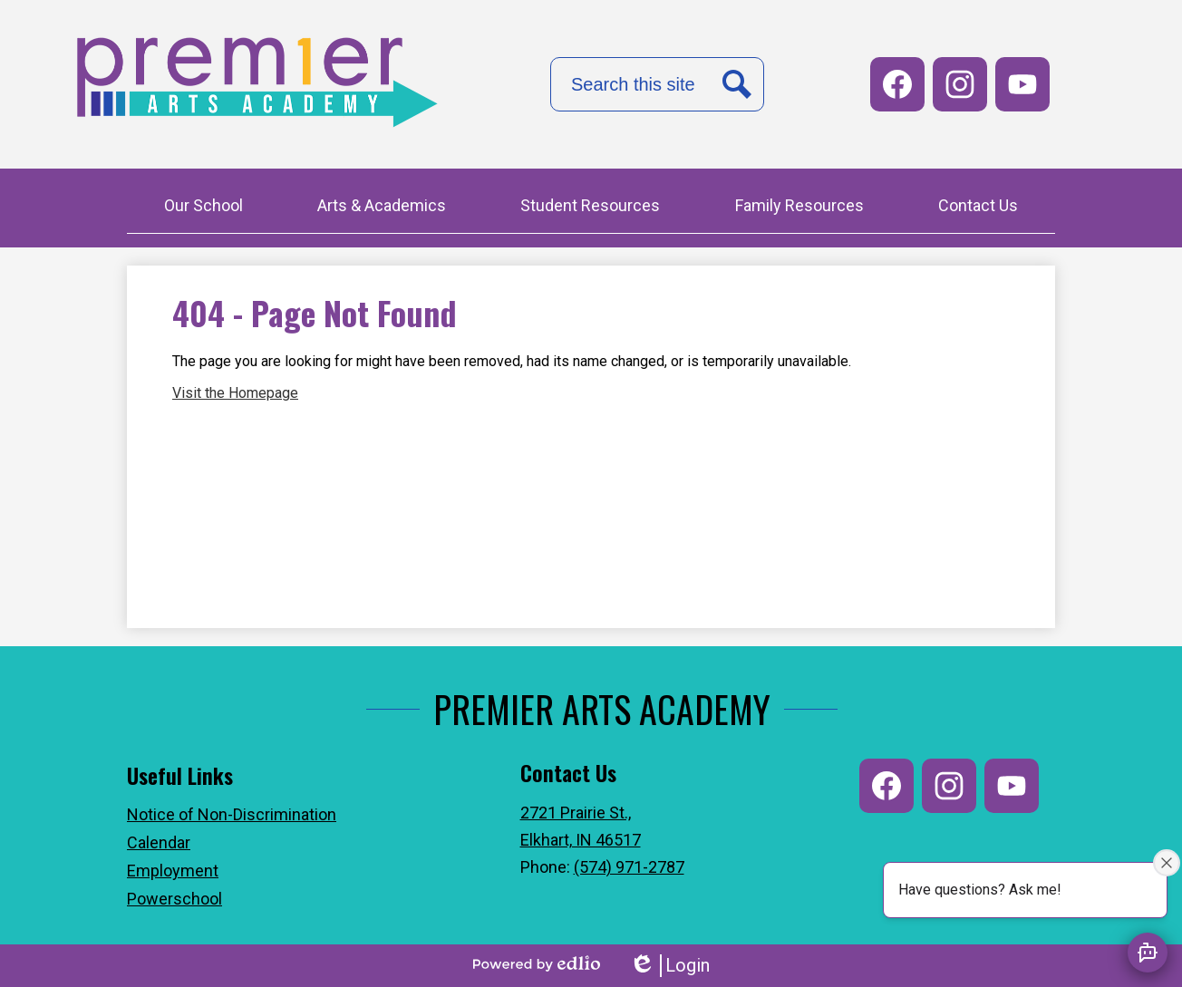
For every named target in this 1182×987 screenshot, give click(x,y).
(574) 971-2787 (629, 866)
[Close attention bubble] (1166, 863)
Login (669, 965)
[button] (203, 207)
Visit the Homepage (235, 393)
